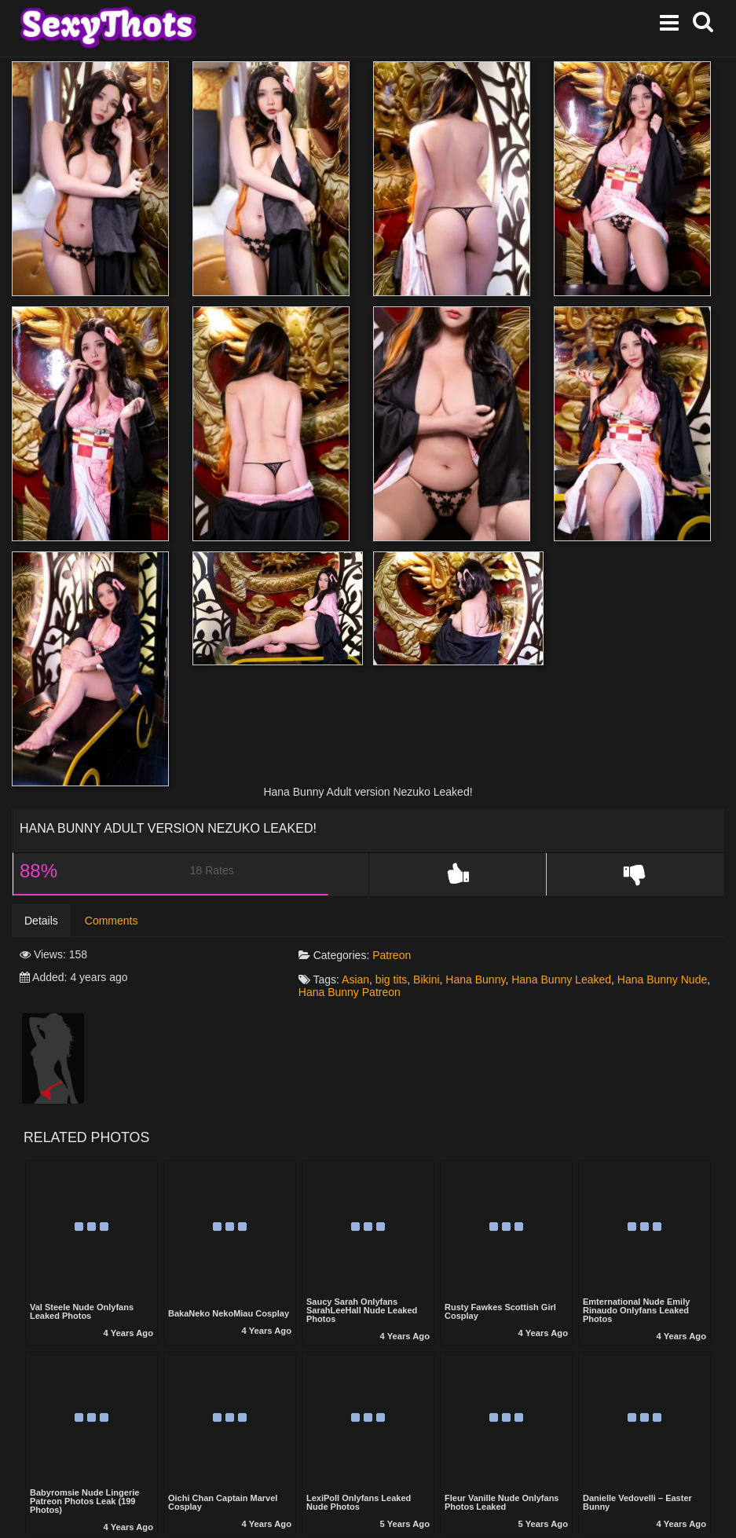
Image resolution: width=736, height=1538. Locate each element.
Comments (111, 920)
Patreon (391, 955)
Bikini (426, 979)
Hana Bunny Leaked (561, 979)
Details (41, 920)
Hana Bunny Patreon (349, 992)
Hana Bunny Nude (662, 979)
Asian (355, 979)
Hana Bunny (475, 979)
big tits (391, 979)
